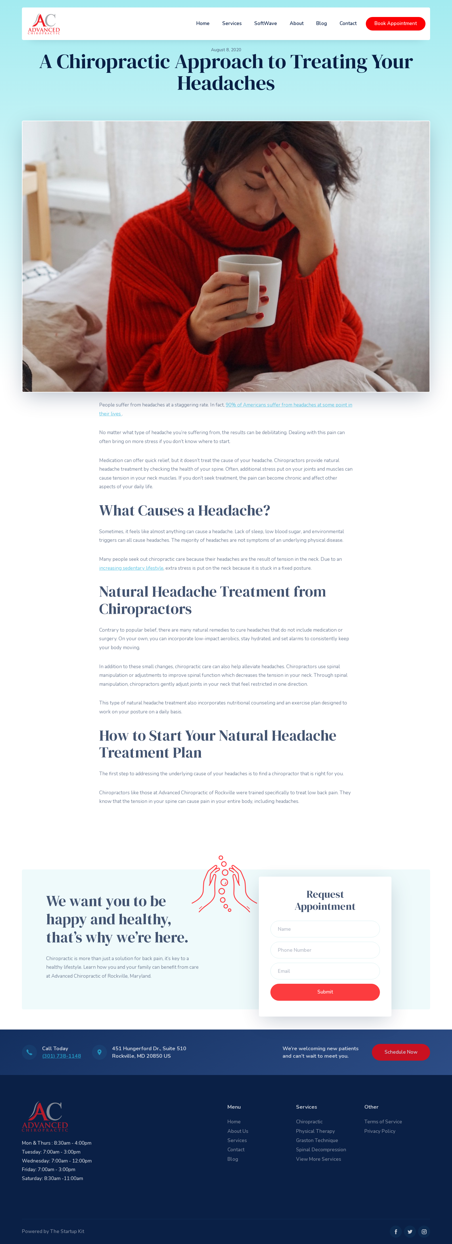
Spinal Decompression (321, 1149)
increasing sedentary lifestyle (131, 568)
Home (203, 23)
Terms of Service (383, 1121)
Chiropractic (309, 1121)
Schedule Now (401, 1052)
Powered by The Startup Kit (53, 1231)
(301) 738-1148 (61, 1056)
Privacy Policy (380, 1131)
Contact (348, 23)
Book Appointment (395, 23)
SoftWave (265, 23)
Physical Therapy (315, 1131)
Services (232, 23)
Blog (321, 23)
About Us (237, 1131)
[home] (44, 24)
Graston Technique (317, 1140)
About (297, 23)
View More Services (318, 1159)
